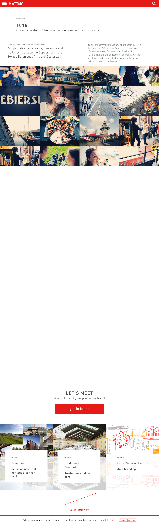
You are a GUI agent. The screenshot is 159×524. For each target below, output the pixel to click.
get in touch (79, 409)
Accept (131, 520)
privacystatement (105, 520)
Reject (123, 520)
